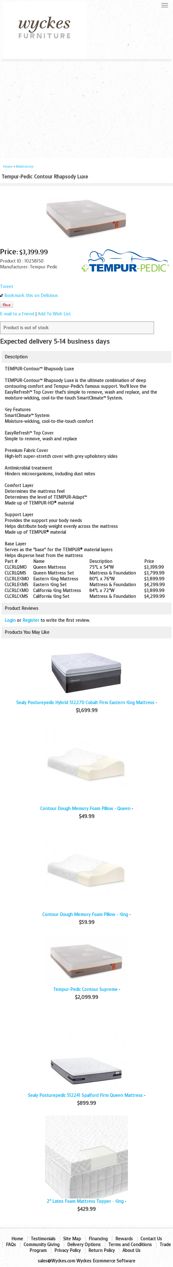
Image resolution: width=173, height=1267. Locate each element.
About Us (131, 1250)
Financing (98, 1239)
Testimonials (43, 1239)
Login (10, 620)
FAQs (11, 1245)
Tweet (6, 287)
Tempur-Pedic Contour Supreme (85, 989)
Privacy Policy (67, 1250)
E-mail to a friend (17, 314)
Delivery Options (84, 1245)
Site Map (72, 1239)
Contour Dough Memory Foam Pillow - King (85, 915)
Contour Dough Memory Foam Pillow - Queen (85, 809)
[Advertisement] (86, 107)
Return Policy (101, 1250)
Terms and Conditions (130, 1245)
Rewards (124, 1239)
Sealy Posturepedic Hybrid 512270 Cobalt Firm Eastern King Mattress (85, 703)
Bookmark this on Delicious (31, 295)
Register (30, 620)
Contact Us (151, 1239)
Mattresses (25, 166)
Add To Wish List (54, 314)
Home (7, 166)
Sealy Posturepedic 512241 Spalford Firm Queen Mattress (85, 1095)
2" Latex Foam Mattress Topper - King (85, 1201)
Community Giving (42, 1245)
